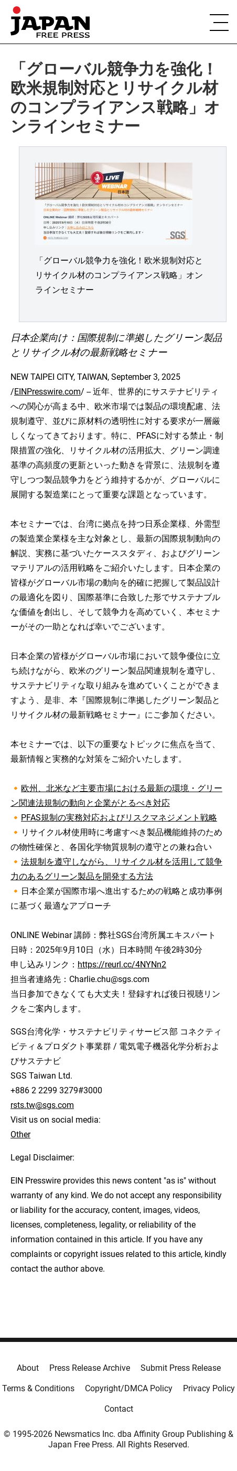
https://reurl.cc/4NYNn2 (122, 964)
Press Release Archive (89, 1368)
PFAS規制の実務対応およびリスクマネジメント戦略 (119, 818)
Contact (118, 1409)
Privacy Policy (209, 1388)
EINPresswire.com (47, 392)
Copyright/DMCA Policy (129, 1388)
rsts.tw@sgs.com (42, 1105)
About (28, 1368)
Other (20, 1134)
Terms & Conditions (38, 1388)
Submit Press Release (181, 1368)
